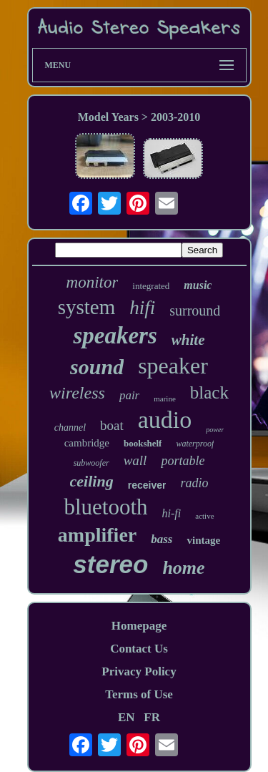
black (209, 392)
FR (152, 717)
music (198, 285)
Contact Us (139, 648)
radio (194, 483)
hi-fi (172, 513)
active (204, 516)
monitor (92, 282)
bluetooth (105, 506)
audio (165, 419)
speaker (173, 365)
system (87, 306)
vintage (203, 540)
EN (126, 717)
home (183, 567)
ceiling (92, 481)
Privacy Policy (138, 671)
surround (194, 310)
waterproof (195, 444)
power (215, 430)
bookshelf (143, 443)
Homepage (139, 625)
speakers (115, 335)
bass (161, 539)
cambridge (86, 443)
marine (165, 398)
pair (129, 395)
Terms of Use (139, 694)
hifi (142, 307)
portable (182, 461)
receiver (147, 485)
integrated (150, 285)
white (188, 339)
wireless (77, 392)
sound (97, 366)
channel (70, 427)
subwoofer (91, 463)
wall (135, 460)
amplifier (97, 535)
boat (112, 425)
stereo (110, 564)
